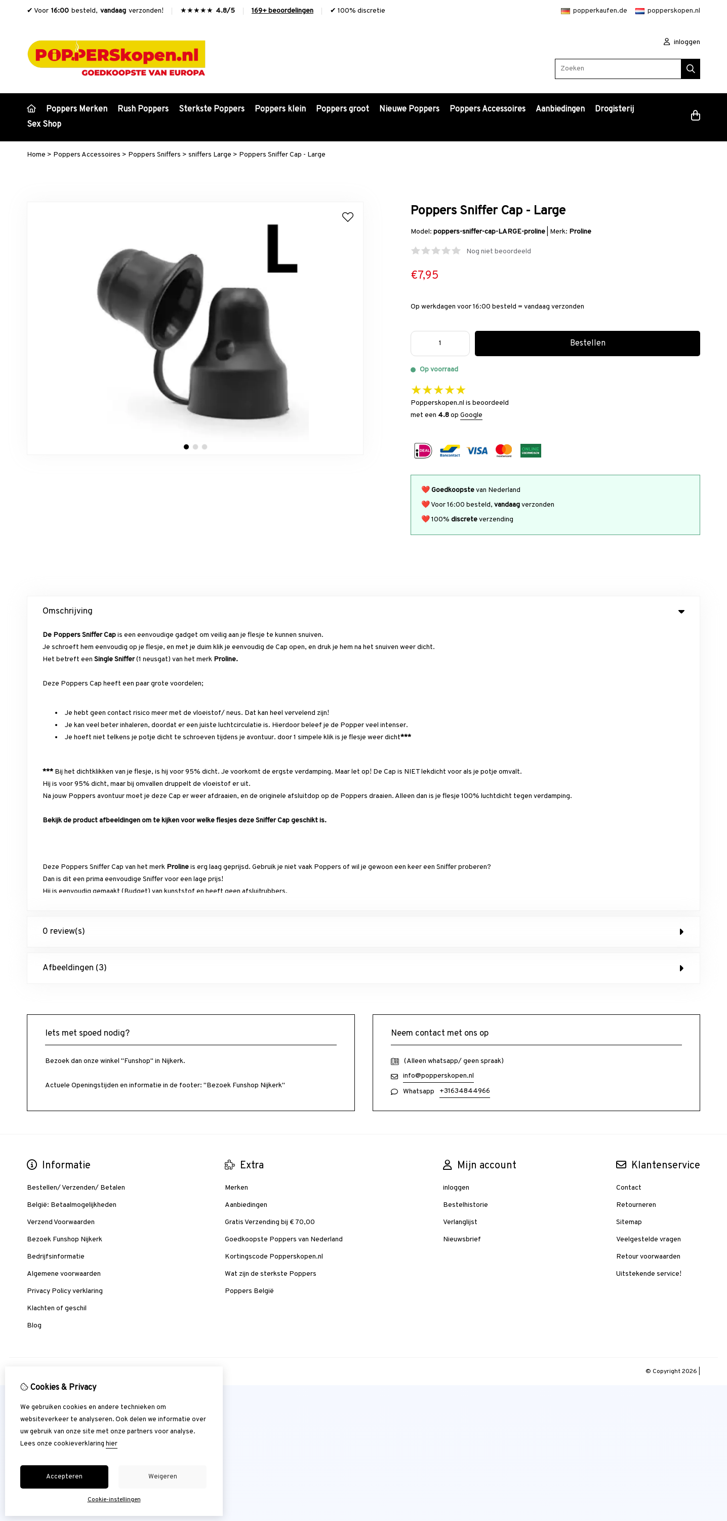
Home (36, 154)
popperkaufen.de (594, 11)
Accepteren (64, 1477)
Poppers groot (342, 109)
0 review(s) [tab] (363, 648)
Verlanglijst (460, 938)
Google (471, 415)
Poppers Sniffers (154, 154)
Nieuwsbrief (462, 956)
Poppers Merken (76, 109)
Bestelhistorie (465, 921)
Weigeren (162, 1477)
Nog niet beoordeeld (498, 251)
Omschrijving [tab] (363, 611)
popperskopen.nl (667, 11)
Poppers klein (280, 109)
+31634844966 (464, 807)
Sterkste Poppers (212, 109)
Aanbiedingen (560, 109)
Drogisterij (614, 109)
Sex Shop (44, 125)
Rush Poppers (143, 109)
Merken (236, 904)
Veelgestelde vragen (648, 956)
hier (111, 1444)
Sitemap (629, 938)
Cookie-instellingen (114, 1500)
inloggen (682, 42)
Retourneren (636, 921)
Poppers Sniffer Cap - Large (282, 154)
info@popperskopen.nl (438, 792)
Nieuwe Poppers (409, 109)
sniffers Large (209, 154)
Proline (580, 231)
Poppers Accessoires (488, 109)
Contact (628, 904)
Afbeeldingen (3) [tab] (363, 684)
